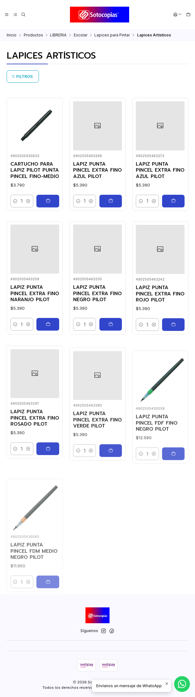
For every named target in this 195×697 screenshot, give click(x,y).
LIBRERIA (58, 35)
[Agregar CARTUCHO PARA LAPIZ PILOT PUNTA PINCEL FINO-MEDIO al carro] (47, 201)
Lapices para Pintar (112, 35)
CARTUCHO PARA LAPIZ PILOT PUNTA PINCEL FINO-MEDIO (34, 170)
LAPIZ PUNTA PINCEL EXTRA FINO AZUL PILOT (97, 170)
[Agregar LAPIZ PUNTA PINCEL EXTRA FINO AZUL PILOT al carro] (110, 201)
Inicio (11, 35)
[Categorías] (15, 15)
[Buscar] (23, 15)
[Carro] (188, 15)
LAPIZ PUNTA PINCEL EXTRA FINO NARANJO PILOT (34, 321)
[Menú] (6, 15)
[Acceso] (177, 15)
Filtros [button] (22, 76)
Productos (33, 35)
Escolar (80, 35)
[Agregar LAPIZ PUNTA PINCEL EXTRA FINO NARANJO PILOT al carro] (47, 351)
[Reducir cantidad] (15, 201)
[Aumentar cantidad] (28, 201)
